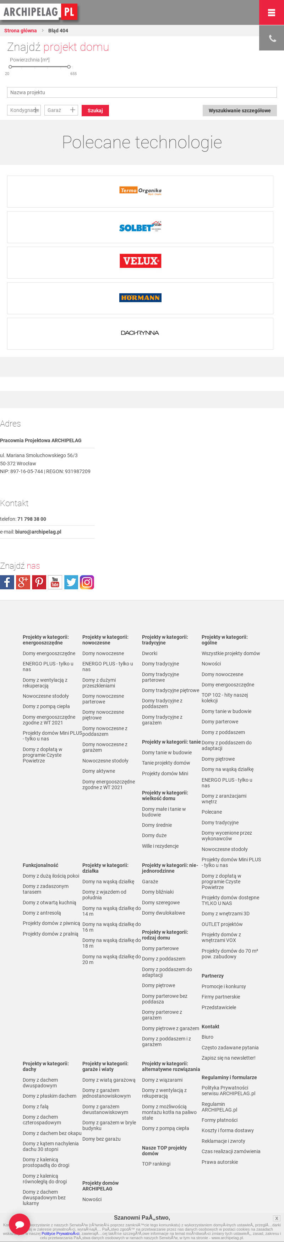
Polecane (212, 812)
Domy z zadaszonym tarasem (46, 889)
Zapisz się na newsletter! (229, 1058)
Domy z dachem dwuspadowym (40, 1082)
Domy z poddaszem (163, 959)
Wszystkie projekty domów (231, 653)
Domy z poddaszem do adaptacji (167, 972)
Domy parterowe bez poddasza (164, 999)
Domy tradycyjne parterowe (160, 677)
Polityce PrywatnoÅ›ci (60, 1233)
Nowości (92, 1199)
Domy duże (154, 835)
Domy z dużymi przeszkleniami (99, 683)
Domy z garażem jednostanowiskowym (106, 1093)
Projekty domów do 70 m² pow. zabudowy (230, 953)
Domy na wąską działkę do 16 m (111, 927)
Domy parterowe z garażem (162, 1015)
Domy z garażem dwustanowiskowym (105, 1109)
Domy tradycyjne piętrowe (170, 690)
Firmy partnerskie (221, 997)
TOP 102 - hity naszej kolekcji (225, 697)
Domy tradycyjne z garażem (162, 720)
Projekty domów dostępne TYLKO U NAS (230, 900)
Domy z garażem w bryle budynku (109, 1125)
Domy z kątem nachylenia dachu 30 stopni (51, 1146)
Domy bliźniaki (158, 892)
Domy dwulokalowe (163, 913)
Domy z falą (36, 1106)
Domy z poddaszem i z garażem (166, 1041)
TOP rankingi (156, 1164)
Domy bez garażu (101, 1139)
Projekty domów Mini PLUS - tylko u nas (52, 736)
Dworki (149, 653)
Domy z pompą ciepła (46, 706)
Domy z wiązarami (162, 1080)
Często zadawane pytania (230, 1047)
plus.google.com (23, 582)
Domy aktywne (98, 771)
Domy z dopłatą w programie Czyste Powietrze (42, 755)
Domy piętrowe (158, 985)
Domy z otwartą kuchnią (49, 902)
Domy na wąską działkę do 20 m (111, 959)
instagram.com (87, 582)
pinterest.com (39, 582)
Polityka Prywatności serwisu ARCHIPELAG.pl (228, 1090)
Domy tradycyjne (160, 663)
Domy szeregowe (161, 902)
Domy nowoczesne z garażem (104, 747)
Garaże (150, 881)
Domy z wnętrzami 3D (226, 913)
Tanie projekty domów (166, 763)
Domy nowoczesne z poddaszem (104, 731)
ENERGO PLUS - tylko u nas (48, 666)
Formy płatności (219, 1120)
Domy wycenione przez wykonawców (227, 835)
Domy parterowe (160, 948)
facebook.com (7, 582)
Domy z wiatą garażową (109, 1080)
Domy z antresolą (42, 913)
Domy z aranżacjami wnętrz (224, 798)
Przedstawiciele (219, 1007)
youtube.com (55, 582)
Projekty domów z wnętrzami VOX (221, 937)
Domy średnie (157, 825)
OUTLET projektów (222, 924)
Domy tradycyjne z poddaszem (162, 703)
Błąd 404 (57, 30)
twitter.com (71, 582)
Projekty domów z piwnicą (51, 923)
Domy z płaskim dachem (49, 1096)
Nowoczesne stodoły (46, 696)
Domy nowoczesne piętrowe (103, 715)
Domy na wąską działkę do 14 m (111, 911)
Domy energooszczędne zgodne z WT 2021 (49, 720)
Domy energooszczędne (49, 653)
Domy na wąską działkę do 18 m (111, 943)
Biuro (207, 1037)
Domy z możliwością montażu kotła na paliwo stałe (169, 1112)
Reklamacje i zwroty (223, 1141)
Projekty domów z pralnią (50, 934)
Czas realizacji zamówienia (231, 1151)
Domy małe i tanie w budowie (164, 812)
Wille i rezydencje (160, 846)
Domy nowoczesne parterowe (103, 699)
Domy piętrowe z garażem (170, 1028)
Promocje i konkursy (224, 986)
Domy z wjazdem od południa (104, 894)
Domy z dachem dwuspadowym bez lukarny (44, 1197)
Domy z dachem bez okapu (52, 1133)
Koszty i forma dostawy (228, 1130)
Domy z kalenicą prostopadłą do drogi (46, 1162)
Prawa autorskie (220, 1162)
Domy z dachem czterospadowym (42, 1119)
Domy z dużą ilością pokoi (51, 876)
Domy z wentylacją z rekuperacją (45, 683)
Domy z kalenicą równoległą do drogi (45, 1178)
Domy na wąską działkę (108, 881)
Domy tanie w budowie (167, 752)
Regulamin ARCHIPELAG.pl (219, 1107)
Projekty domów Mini (165, 773)
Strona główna (20, 30)
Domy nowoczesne (103, 653)
